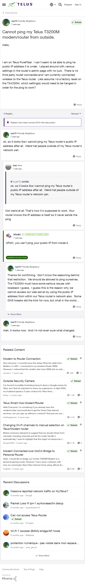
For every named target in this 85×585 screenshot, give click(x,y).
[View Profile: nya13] (6, 22)
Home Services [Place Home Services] (9, 13)
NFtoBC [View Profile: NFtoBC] (17, 234)
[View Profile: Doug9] (6, 493)
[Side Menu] (4, 4)
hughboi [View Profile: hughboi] (7, 468)
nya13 (17, 181)
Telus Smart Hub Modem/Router (23, 403)
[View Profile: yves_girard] (6, 545)
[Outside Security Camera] (35, 388)
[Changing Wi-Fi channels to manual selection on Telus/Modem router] (34, 436)
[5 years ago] (23, 417)
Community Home (10, 569)
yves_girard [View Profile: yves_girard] (31, 547)
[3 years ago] (21, 443)
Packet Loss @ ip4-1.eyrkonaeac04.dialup (37, 503)
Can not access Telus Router (29, 515)
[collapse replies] (42, 130)
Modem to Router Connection (22, 358)
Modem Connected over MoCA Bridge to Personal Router (29, 452)
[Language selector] (53, 5)
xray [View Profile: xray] (15, 165)
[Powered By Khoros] (42, 578)
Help (41, 569)
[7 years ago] (17, 373)
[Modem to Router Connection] (34, 366)
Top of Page (29, 569)
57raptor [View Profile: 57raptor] (30, 523)
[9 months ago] (17, 495)
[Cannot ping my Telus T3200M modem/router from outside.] (15, 136)
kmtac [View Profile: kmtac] (6, 395)
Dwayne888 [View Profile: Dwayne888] (8, 443)
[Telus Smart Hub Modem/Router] (34, 410)
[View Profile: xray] (8, 167)
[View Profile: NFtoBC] (9, 236)
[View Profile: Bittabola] (6, 533)
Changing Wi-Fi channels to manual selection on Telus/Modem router (33, 426)
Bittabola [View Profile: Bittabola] (30, 535)
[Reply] (78, 105)
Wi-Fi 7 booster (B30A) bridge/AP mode (35, 531)
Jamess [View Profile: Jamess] (6, 373)
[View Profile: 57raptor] (6, 517)
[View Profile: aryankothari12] (6, 505)
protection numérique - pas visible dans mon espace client (43, 543)
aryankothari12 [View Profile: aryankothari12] (33, 507)
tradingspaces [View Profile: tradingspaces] (9, 417)
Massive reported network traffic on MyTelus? (39, 491)
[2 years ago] (16, 395)
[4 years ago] (17, 468)
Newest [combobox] (76, 113)
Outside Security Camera (18, 381)
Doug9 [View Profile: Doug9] (29, 495)
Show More (14, 314)
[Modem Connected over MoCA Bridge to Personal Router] (34, 461)
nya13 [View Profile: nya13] (14, 21)
